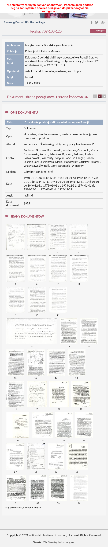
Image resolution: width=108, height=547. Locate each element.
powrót (100, 31)
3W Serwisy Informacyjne (58, 542)
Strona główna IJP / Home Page (24, 22)
